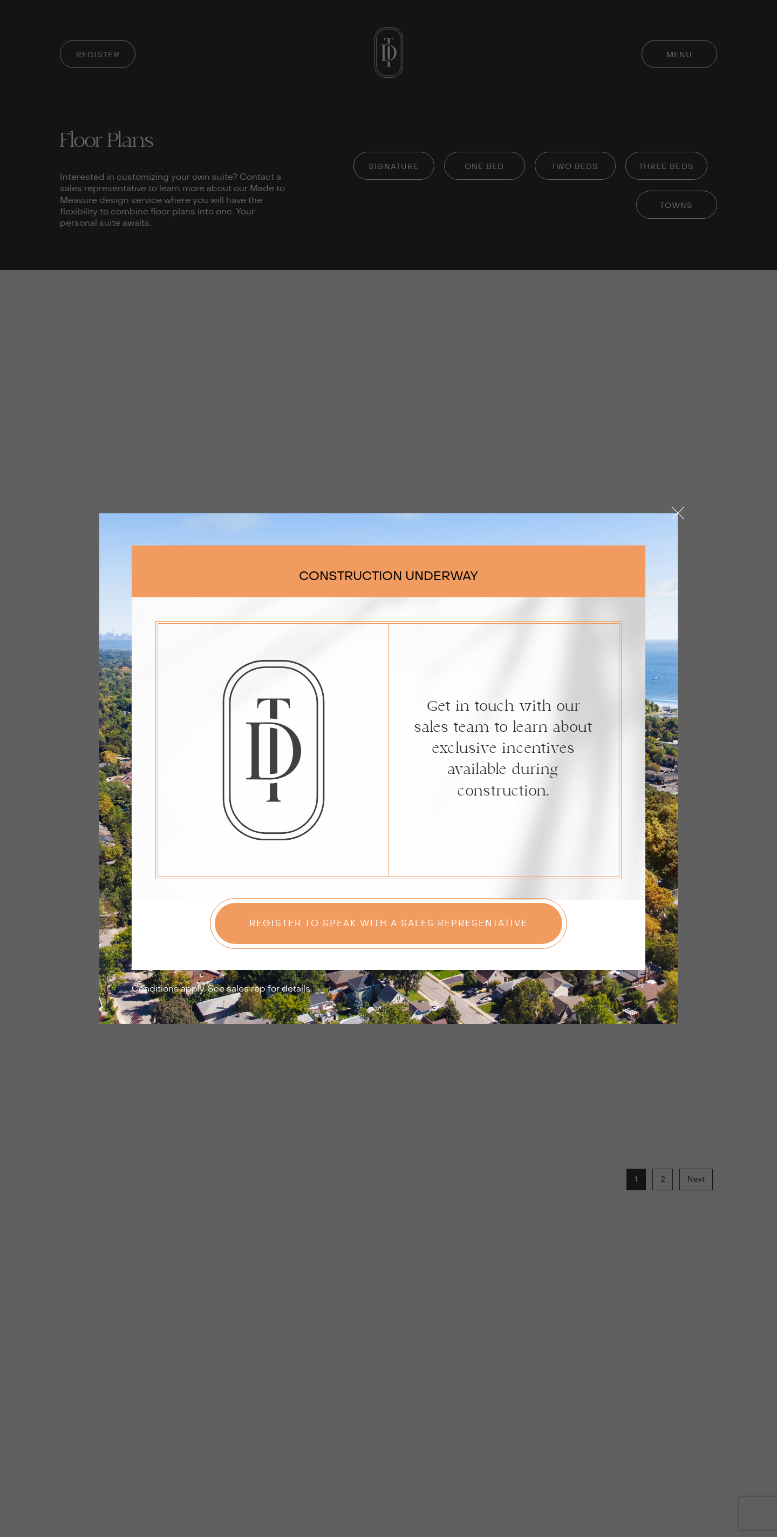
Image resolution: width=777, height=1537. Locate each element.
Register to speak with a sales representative (388, 923)
